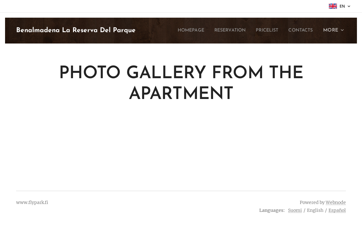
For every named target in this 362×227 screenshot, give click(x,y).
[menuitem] (178, 30)
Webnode (336, 202)
